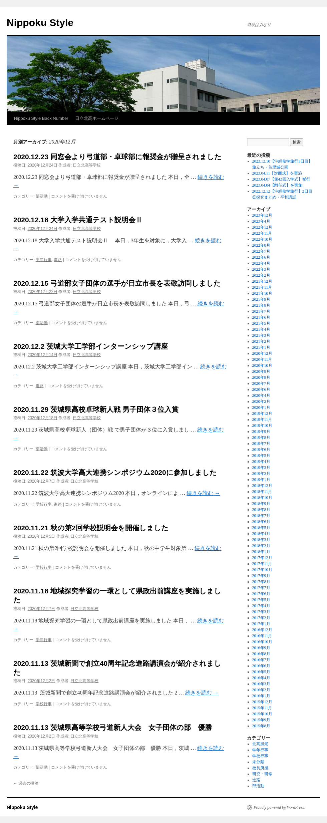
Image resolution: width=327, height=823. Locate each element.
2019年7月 (261, 443)
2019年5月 (261, 455)
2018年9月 (261, 503)
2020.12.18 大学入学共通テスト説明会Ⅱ (77, 220)
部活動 (42, 196)
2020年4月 (261, 395)
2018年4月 (261, 533)
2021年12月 (262, 281)
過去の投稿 (25, 783)
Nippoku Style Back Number (41, 118)
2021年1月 (261, 347)
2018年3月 (261, 539)
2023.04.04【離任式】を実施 (277, 185)
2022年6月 (261, 257)
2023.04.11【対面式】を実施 (277, 173)
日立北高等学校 (87, 165)
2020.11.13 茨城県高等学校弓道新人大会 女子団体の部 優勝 (112, 727)
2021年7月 (261, 311)
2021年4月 (261, 329)
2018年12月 (262, 485)
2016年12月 (262, 629)
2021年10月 (262, 293)
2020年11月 (262, 359)
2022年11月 (262, 233)
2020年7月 (261, 383)
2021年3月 (261, 335)
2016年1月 (261, 696)
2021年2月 (261, 341)
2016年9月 (261, 647)
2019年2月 (261, 473)
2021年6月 (261, 317)
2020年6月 (261, 389)
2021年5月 (261, 323)
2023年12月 (262, 215)
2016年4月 (261, 677)
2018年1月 (261, 551)
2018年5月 (261, 527)
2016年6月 (261, 665)
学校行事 (44, 504)
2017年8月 (261, 581)
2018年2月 (261, 545)
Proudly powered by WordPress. (279, 807)
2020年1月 (261, 407)
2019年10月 (262, 425)
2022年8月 (261, 245)
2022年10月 (262, 239)
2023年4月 (261, 221)
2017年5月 (261, 599)
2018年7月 (261, 515)
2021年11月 (262, 287)
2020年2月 (261, 401)
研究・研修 (262, 774)
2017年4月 (261, 605)
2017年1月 (261, 623)
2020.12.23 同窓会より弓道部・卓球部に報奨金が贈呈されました (117, 157)
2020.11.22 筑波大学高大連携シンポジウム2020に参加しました (115, 472)
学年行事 (44, 259)
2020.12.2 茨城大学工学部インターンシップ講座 (90, 346)
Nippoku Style (40, 22)
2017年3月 (261, 611)
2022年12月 (262, 227)
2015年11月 (262, 708)
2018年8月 (261, 509)
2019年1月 (261, 479)
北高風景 (260, 744)
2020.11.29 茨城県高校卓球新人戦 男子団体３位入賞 (96, 409)
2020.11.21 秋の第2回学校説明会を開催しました (91, 528)
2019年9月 (261, 431)
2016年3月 (261, 683)
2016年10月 (262, 641)
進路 (58, 259)
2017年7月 (261, 587)
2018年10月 (262, 497)
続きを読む (203, 493)
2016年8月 (261, 653)
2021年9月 (261, 299)
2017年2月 (261, 617)
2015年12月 (262, 702)
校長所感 (260, 768)
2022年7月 (261, 251)
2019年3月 (261, 467)
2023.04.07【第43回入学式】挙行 (281, 179)
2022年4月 (261, 263)
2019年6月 (261, 449)
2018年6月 (261, 521)
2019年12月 (262, 413)
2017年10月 (262, 569)
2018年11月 (262, 491)
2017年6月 (261, 593)
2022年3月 (261, 269)
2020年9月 (261, 371)
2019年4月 (261, 461)
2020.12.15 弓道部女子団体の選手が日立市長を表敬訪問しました (117, 283)
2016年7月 (261, 659)
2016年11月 (262, 635)
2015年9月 (261, 720)
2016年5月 (261, 671)
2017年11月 (262, 563)
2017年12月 (262, 557)
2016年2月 (261, 690)
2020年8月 (261, 377)
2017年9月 (261, 575)
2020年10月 (262, 365)
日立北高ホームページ (96, 118)
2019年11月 (262, 419)
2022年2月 (261, 275)
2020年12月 (262, 353)
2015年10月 (262, 714)
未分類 (258, 762)
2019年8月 (261, 437)
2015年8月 (261, 726)
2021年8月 (261, 305)
